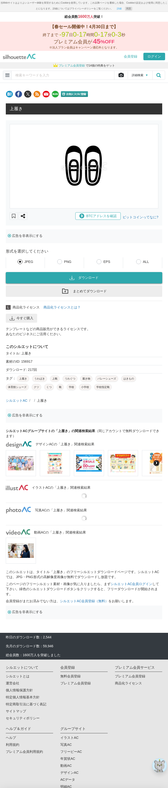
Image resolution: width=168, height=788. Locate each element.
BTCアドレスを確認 (98, 216)
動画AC (66, 766)
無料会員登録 (70, 676)
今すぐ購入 (21, 318)
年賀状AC (67, 759)
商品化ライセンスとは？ (62, 307)
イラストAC (69, 738)
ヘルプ (11, 738)
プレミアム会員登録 (75, 683)
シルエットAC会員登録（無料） (84, 601)
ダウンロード (84, 277)
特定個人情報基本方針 (23, 697)
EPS (106, 262)
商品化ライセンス (128, 683)
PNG (67, 262)
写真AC (66, 745)
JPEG (28, 262)
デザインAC (69, 773)
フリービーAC (71, 752)
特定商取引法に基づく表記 (26, 704)
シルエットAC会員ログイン (131, 584)
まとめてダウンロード (84, 291)
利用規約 (12, 745)
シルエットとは (17, 676)
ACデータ (67, 779)
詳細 (119, 8)
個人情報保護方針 (19, 690)
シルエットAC (16, 400)
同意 (128, 8)
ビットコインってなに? (140, 217)
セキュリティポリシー (23, 718)
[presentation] (156, 463)
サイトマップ (16, 711)
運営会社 (12, 683)
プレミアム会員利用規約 (24, 752)
